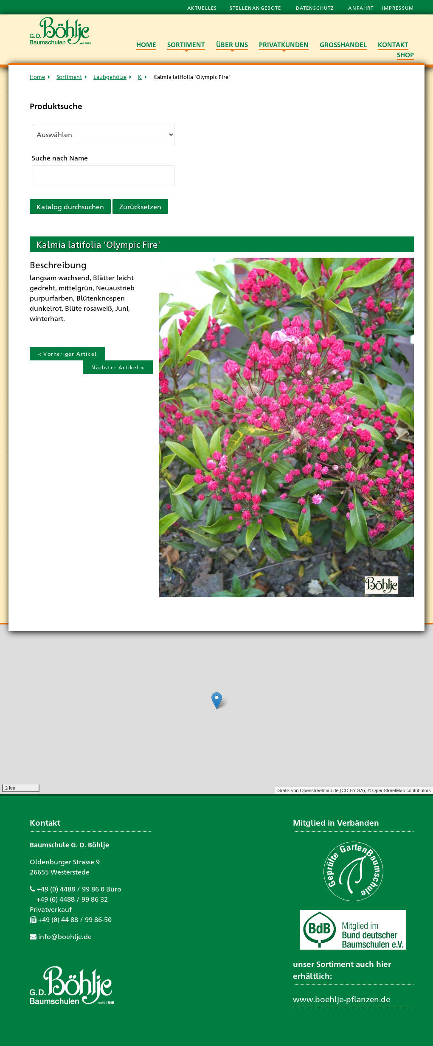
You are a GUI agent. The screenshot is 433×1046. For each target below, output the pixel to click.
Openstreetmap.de (319, 790)
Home (37, 76)
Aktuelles (202, 7)
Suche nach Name (60, 157)
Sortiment (69, 76)
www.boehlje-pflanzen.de (341, 999)
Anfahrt (361, 7)
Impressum (398, 7)
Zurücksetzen (140, 206)
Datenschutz (316, 7)
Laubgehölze (110, 76)
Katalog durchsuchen (70, 206)
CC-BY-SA (352, 790)
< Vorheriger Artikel (67, 353)
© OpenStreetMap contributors (399, 790)
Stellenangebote (256, 7)
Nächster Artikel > (117, 367)
